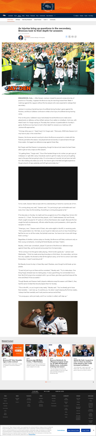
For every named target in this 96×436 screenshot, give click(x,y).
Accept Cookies (85, 430)
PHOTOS (54, 395)
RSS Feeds (90, 418)
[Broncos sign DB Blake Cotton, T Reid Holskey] (36, 356)
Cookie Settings (61, 430)
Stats (5, 410)
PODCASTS (28, 395)
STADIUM (78, 395)
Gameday (54, 398)
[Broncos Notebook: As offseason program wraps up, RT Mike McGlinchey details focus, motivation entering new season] (60, 360)
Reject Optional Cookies (73, 430)
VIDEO (41, 395)
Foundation (66, 405)
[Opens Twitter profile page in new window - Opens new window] (25, 39)
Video (66, 417)
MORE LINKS (90, 395)
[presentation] (93, 382)
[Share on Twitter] (69, 37)
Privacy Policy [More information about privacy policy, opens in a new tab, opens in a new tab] (32, 434)
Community (53, 403)
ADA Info (78, 410)
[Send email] (72, 37)
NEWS (17, 395)
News (66, 412)
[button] (46, 382)
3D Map (78, 402)
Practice (53, 400)
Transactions (5, 416)
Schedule (5, 398)
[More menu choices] (54, 15)
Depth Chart (5, 403)
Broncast (29, 402)
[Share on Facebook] (66, 37)
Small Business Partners (90, 414)
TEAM (5, 395)
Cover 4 (17, 402)
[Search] (74, 16)
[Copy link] (75, 36)
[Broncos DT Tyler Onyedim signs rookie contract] (13, 356)
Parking (78, 404)
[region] (48, 430)
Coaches (5, 405)
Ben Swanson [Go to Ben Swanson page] (27, 36)
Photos (66, 414)
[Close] (93, 430)
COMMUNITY (66, 395)
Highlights (41, 398)
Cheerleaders (53, 405)
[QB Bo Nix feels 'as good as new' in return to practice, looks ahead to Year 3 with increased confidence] (83, 358)
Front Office (5, 408)
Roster (5, 400)
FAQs (91, 400)
